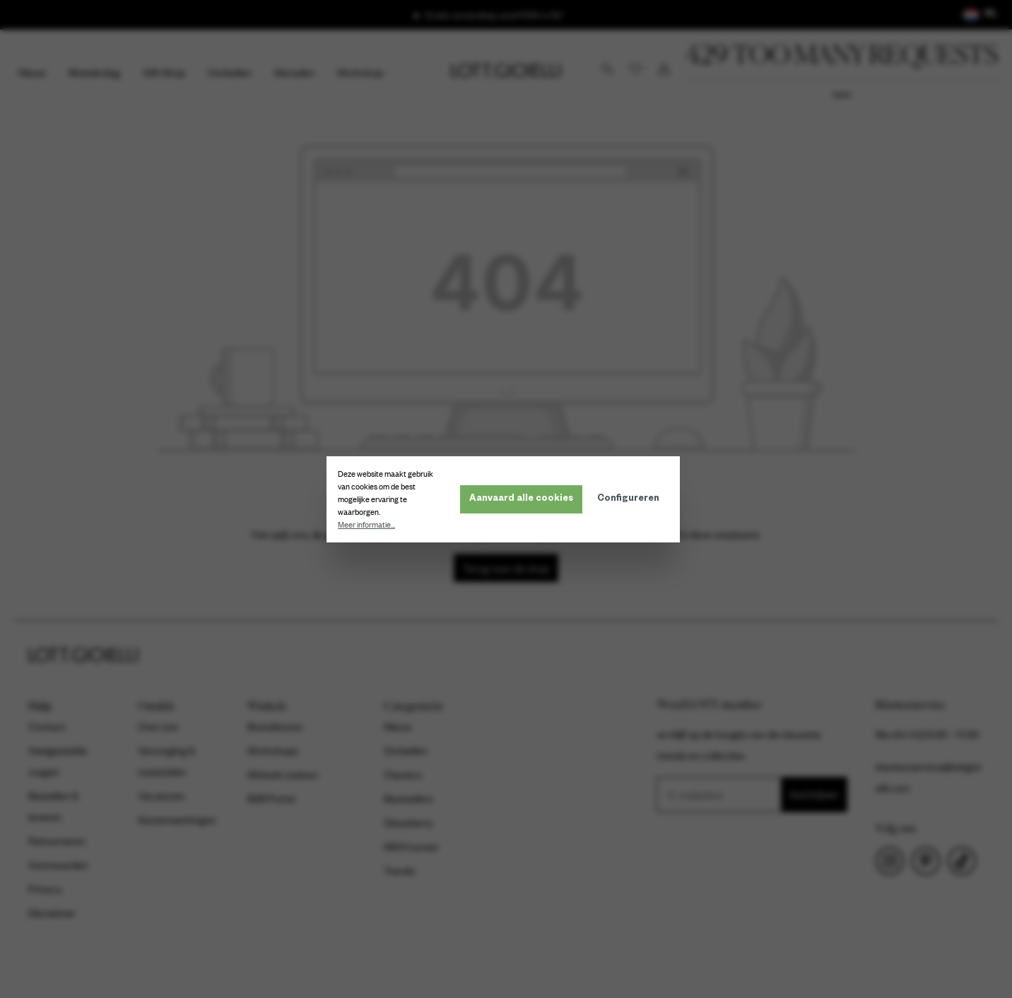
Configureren (631, 499)
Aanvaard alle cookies (524, 499)
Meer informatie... (369, 524)
